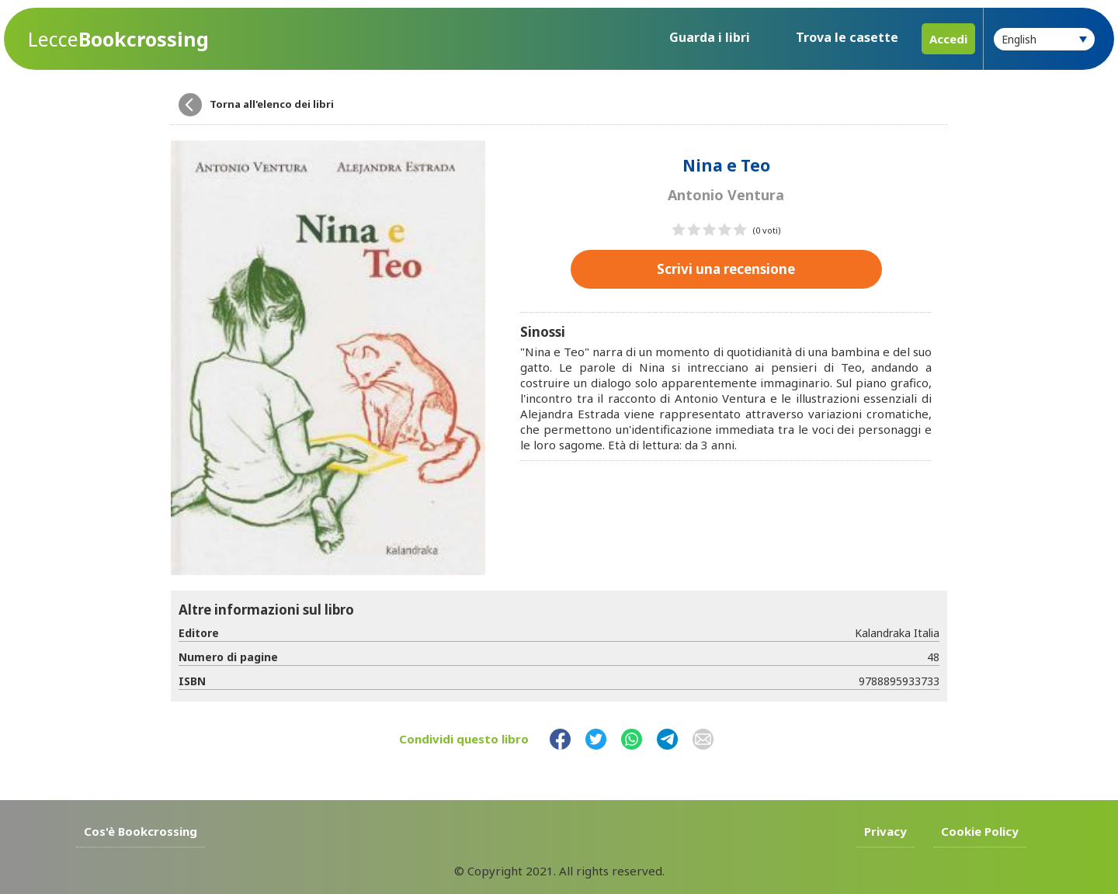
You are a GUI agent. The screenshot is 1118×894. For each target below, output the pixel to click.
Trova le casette (847, 37)
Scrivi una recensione (726, 269)
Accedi (948, 39)
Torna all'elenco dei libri (272, 104)
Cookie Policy (980, 831)
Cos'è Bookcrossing (140, 831)
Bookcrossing (118, 39)
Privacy (885, 831)
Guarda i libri (709, 37)
